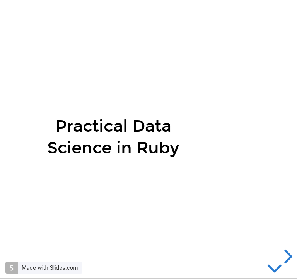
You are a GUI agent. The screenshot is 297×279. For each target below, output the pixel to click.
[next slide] (287, 257)
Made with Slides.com (50, 267)
